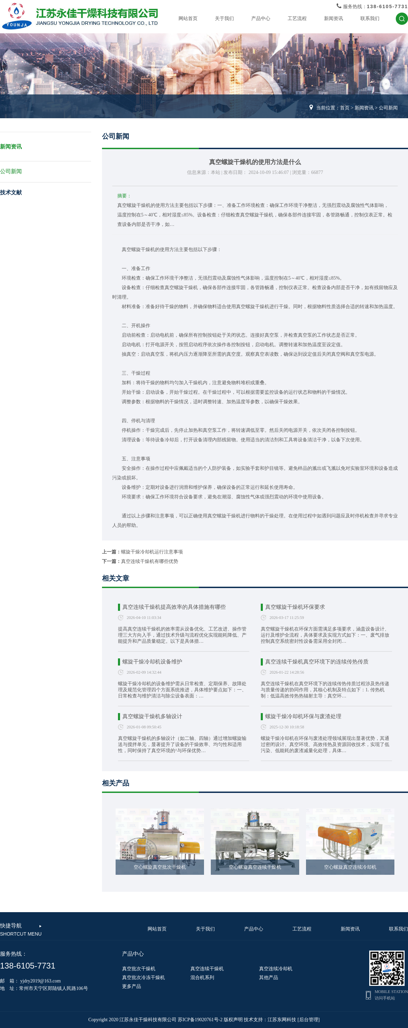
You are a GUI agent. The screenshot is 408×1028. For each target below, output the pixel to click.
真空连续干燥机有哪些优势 (149, 561)
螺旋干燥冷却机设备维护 (152, 661)
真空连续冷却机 (275, 968)
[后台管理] (309, 1019)
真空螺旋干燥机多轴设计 (152, 716)
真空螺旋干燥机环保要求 (295, 607)
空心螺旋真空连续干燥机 (255, 867)
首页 (345, 107)
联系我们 (369, 18)
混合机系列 (202, 977)
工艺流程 (297, 18)
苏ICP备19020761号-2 (200, 1019)
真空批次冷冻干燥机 (143, 977)
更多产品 (131, 986)
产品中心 (260, 18)
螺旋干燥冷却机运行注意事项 (152, 551)
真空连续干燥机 (207, 968)
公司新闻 (388, 107)
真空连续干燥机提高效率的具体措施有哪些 (174, 607)
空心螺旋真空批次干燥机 (160, 867)
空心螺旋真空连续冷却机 (350, 867)
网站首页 (188, 18)
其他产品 (268, 977)
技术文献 (11, 192)
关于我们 (224, 18)
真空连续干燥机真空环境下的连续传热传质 (317, 661)
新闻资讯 (333, 18)
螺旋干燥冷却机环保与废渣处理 (303, 716)
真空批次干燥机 (138, 968)
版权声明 (233, 1019)
